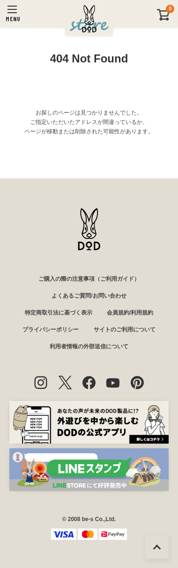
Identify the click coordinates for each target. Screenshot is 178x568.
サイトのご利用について (125, 329)
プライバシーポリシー (50, 329)
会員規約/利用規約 (130, 312)
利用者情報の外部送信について (89, 346)
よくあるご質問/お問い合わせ (89, 295)
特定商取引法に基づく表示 (58, 312)
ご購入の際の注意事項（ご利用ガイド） (89, 279)
